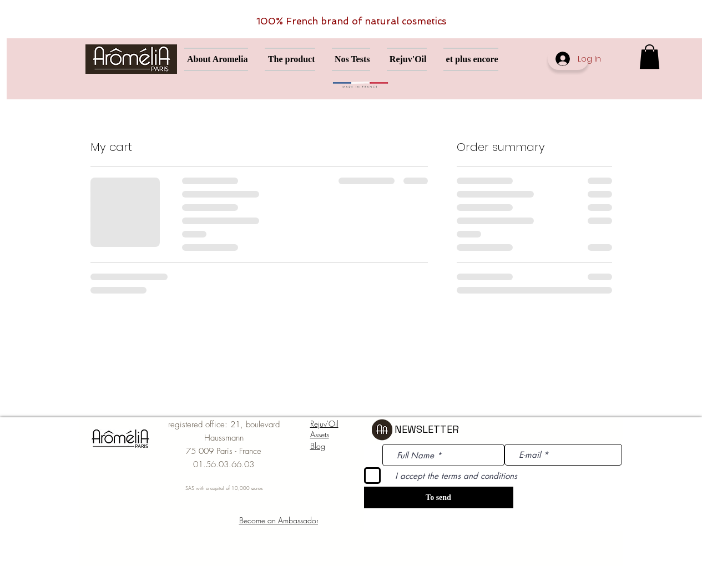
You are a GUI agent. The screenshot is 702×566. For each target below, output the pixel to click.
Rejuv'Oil (324, 423)
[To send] (438, 497)
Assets (319, 434)
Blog (317, 446)
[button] (649, 56)
